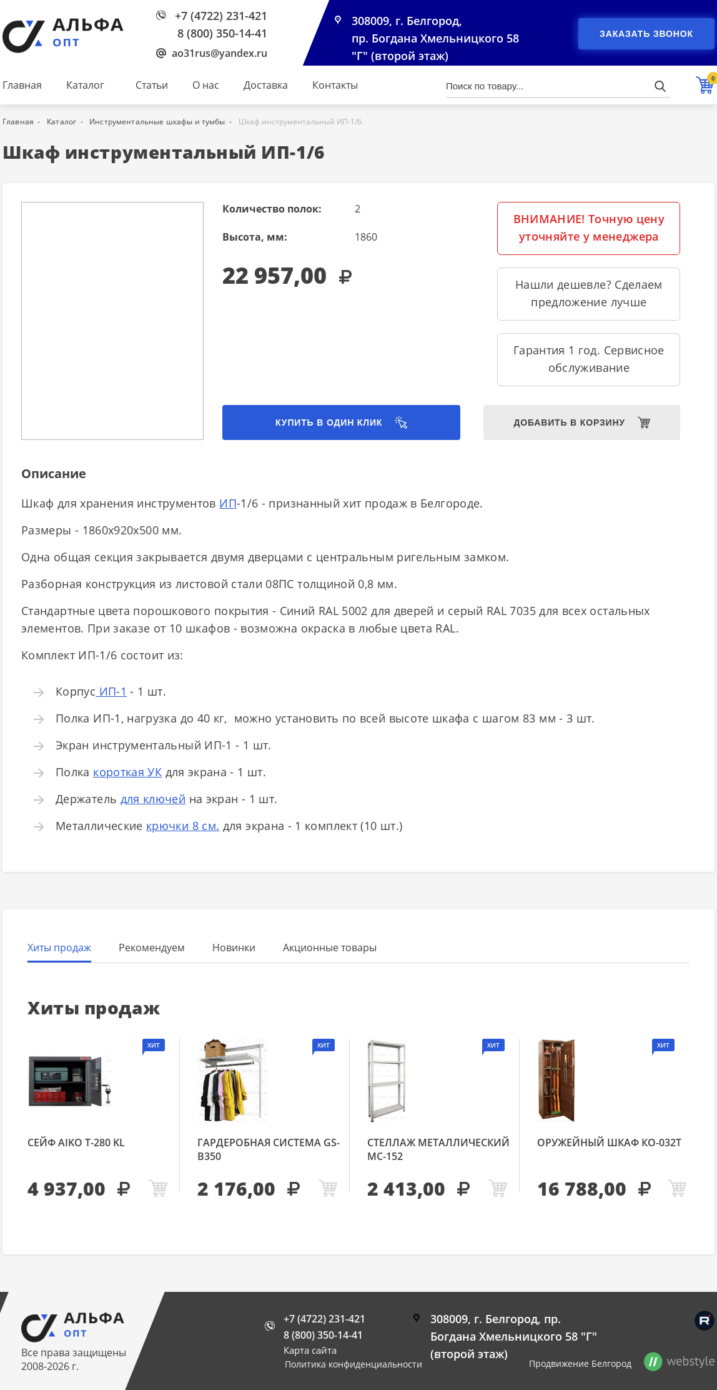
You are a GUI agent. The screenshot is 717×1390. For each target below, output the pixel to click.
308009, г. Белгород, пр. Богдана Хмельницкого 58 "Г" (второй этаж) (435, 39)
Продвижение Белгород (580, 1363)
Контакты (335, 85)
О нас (205, 85)
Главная (22, 85)
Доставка (266, 85)
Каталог (85, 85)
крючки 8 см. (182, 825)
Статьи (152, 85)
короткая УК (127, 771)
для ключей (153, 798)
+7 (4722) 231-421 (221, 15)
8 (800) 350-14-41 (222, 33)
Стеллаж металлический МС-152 (438, 1149)
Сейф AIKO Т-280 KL (76, 1142)
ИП (228, 503)
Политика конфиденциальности (353, 1364)
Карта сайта (310, 1350)
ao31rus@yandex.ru (219, 53)
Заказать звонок (646, 34)
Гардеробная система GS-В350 (268, 1149)
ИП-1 (111, 691)
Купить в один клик (328, 423)
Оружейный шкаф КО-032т (609, 1142)
